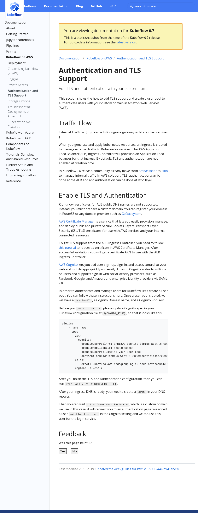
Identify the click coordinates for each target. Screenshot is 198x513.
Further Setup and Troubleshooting (19, 167)
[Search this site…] (161, 6)
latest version (126, 42)
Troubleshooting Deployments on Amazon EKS (19, 111)
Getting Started (17, 34)
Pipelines (12, 45)
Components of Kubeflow (17, 146)
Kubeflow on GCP (18, 138)
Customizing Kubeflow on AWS (23, 71)
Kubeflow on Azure (20, 132)
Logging (13, 79)
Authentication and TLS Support (23, 93)
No (74, 451)
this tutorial (67, 247)
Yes (62, 451)
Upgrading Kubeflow (21, 175)
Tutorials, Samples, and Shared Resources (22, 156)
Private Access (18, 85)
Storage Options (19, 101)
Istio (164, 171)
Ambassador (148, 171)
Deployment (17, 63)
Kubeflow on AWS (19, 57)
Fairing (11, 51)
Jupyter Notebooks (20, 40)
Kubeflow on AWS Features (20, 124)
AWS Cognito (68, 264)
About (10, 28)
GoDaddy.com (131, 214)
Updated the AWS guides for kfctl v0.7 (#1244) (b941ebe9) (137, 469)
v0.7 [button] (113, 6)
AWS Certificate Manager (77, 221)
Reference (13, 181)
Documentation (16, 22)
